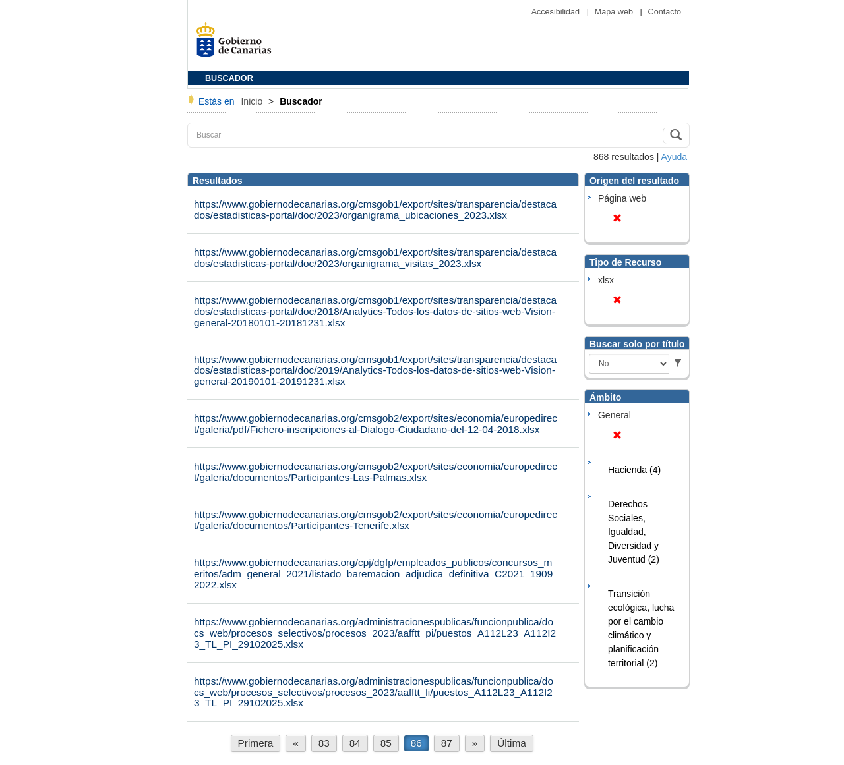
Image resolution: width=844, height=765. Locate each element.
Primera (256, 743)
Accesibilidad (556, 11)
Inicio (253, 101)
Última (511, 743)
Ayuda (674, 157)
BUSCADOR (229, 78)
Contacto (664, 11)
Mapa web (615, 11)
